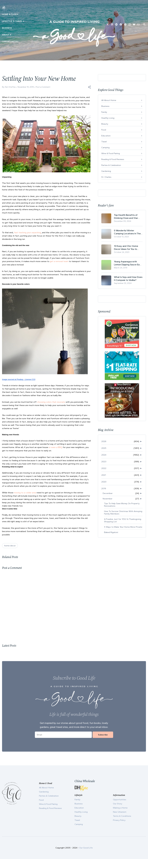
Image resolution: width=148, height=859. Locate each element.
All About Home (108, 100)
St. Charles (106, 177)
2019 (103, 488)
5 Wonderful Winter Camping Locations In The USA (127, 232)
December (108, 493)
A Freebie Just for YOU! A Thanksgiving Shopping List (122, 520)
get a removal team (59, 261)
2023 (103, 461)
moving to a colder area (25, 492)
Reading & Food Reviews (112, 159)
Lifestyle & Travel (12, 21)
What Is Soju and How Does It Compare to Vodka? (128, 278)
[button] (89, 87)
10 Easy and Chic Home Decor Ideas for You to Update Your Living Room (127, 247)
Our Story (117, 803)
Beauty (104, 124)
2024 (103, 455)
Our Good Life (86, 848)
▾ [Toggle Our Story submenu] (10, 35)
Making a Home (120, 808)
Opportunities (10, 41)
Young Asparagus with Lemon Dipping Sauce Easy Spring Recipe (128, 263)
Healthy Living (107, 118)
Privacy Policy (119, 820)
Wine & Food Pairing (110, 153)
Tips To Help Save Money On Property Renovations (122, 504)
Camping (105, 147)
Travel (104, 141)
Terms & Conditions (122, 816)
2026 (103, 441)
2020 (103, 482)
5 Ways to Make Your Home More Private (123, 527)
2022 (103, 468)
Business (7, 28)
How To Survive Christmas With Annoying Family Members (123, 512)
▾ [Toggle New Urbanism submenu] (23, 21)
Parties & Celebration (111, 165)
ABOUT (5, 35)
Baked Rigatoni (111, 532)
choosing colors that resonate (51, 402)
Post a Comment (43, 87)
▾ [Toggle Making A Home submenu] (17, 14)
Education (106, 135)
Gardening (106, 171)
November (107, 498)
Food (103, 130)
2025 (103, 448)
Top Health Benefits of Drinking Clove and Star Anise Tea (126, 216)
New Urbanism (119, 812)
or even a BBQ (55, 447)
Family (104, 112)
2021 (103, 475)
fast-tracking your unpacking (27, 232)
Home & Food (9, 14)
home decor (10, 545)
